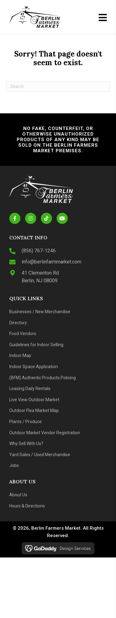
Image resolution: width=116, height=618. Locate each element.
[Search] (58, 86)
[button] (14, 218)
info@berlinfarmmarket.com (51, 262)
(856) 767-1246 (39, 251)
